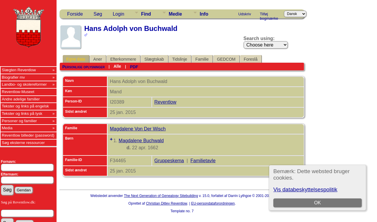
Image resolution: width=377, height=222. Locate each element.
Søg (97, 13)
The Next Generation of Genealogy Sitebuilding (161, 196)
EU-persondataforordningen (213, 203)
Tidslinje (179, 59)
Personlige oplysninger (83, 66)
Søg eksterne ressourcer (23, 142)
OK (317, 202)
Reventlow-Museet (18, 92)
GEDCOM (226, 59)
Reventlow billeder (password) (28, 135)
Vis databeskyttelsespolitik (305, 189)
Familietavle (202, 160)
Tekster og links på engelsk (25, 106)
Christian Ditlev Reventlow (166, 203)
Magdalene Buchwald (141, 140)
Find (146, 13)
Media (7, 128)
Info (204, 13)
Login (118, 13)
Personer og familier (19, 121)
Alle (117, 66)
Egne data (75, 59)
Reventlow (165, 102)
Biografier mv (13, 77)
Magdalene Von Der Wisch (138, 128)
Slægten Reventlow (19, 70)
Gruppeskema (169, 160)
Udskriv (244, 14)
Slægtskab (154, 59)
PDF (134, 66)
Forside (75, 13)
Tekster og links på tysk (22, 113)
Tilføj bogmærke (269, 15)
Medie (175, 13)
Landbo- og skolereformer (24, 84)
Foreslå (250, 59)
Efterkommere (123, 59)
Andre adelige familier (21, 99)
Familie (202, 59)
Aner (97, 59)
